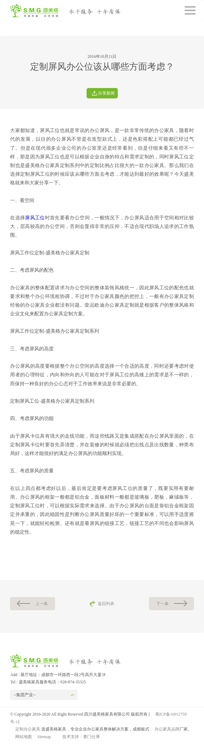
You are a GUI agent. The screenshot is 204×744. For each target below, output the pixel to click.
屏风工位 (35, 217)
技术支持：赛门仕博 (81, 736)
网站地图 (23, 736)
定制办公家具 (27, 729)
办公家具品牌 (166, 729)
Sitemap (44, 736)
